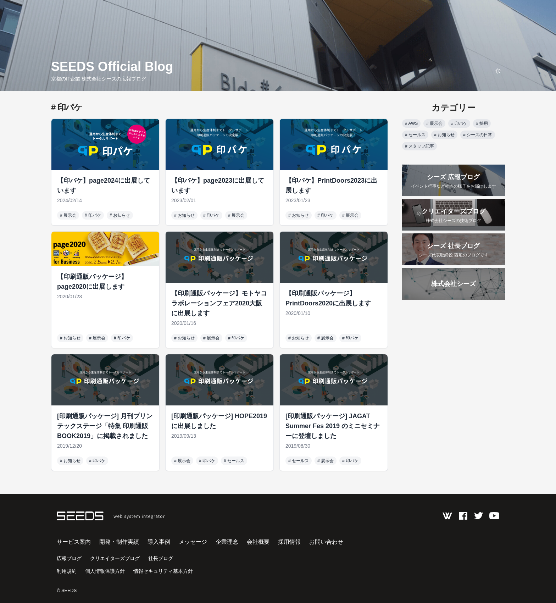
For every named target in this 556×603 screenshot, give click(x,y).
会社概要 (258, 542)
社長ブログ (160, 558)
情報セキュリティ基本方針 (163, 571)
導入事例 (159, 542)
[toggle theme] (498, 71)
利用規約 (67, 571)
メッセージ (193, 542)
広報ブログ (69, 558)
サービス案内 (74, 542)
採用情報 (289, 542)
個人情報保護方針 (105, 571)
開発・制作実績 (119, 542)
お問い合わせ (326, 542)
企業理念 (227, 542)
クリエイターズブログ (115, 558)
